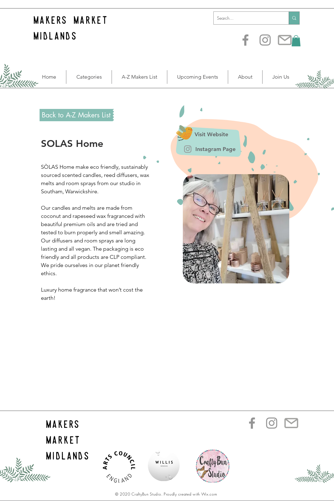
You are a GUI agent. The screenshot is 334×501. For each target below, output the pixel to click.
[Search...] (247, 18)
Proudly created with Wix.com (190, 494)
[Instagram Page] (215, 149)
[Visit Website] (211, 134)
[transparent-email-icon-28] (284, 40)
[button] (296, 40)
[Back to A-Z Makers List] (76, 115)
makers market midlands (68, 440)
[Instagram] (265, 40)
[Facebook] (245, 40)
